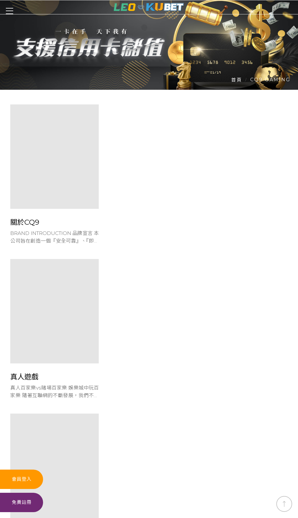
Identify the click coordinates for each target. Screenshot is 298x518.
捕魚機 (146, 484)
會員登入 (22, 479)
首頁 (236, 79)
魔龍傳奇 (249, 484)
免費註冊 (22, 502)
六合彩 (169, 484)
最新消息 (194, 484)
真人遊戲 (71, 484)
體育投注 (121, 484)
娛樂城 (46, 484)
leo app (222, 484)
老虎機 (96, 484)
